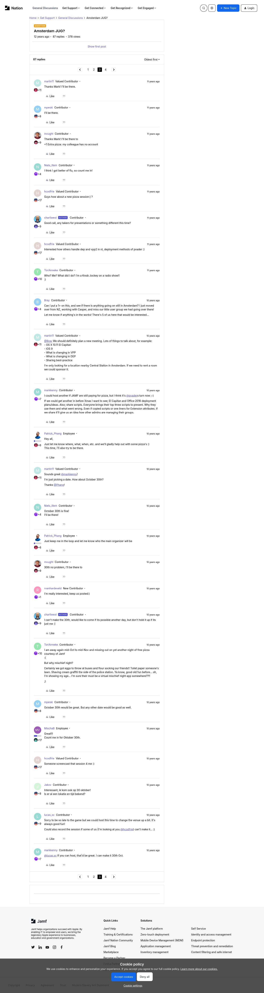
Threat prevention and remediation (212, 946)
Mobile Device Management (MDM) (162, 940)
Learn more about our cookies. (199, 968)
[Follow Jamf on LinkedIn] (40, 947)
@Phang (59, 484)
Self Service (198, 928)
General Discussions (45, 8)
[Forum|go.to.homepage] (14, 8)
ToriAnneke (51, 270)
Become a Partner (114, 957)
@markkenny (69, 474)
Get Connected (95, 8)
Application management (156, 946)
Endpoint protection (203, 940)
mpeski (48, 107)
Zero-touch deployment (155, 934)
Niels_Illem (50, 165)
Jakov (47, 784)
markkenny (51, 390)
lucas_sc (49, 814)
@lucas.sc (50, 855)
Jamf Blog (110, 946)
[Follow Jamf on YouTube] (47, 947)
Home (32, 17)
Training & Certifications (118, 934)
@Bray (48, 340)
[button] (228, 8)
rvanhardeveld (53, 588)
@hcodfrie (126, 829)
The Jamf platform (152, 928)
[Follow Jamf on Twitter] (33, 947)
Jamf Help (110, 928)
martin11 (49, 81)
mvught (48, 133)
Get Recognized (122, 8)
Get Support (71, 8)
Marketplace (111, 952)
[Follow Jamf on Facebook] (61, 947)
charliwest (50, 217)
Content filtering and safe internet (211, 952)
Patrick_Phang (53, 433)
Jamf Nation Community (118, 940)
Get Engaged (147, 8)
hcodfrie (49, 191)
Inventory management (154, 952)
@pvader (131, 395)
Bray (47, 300)
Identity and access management (211, 934)
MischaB (49, 728)
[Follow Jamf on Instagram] (54, 947)
